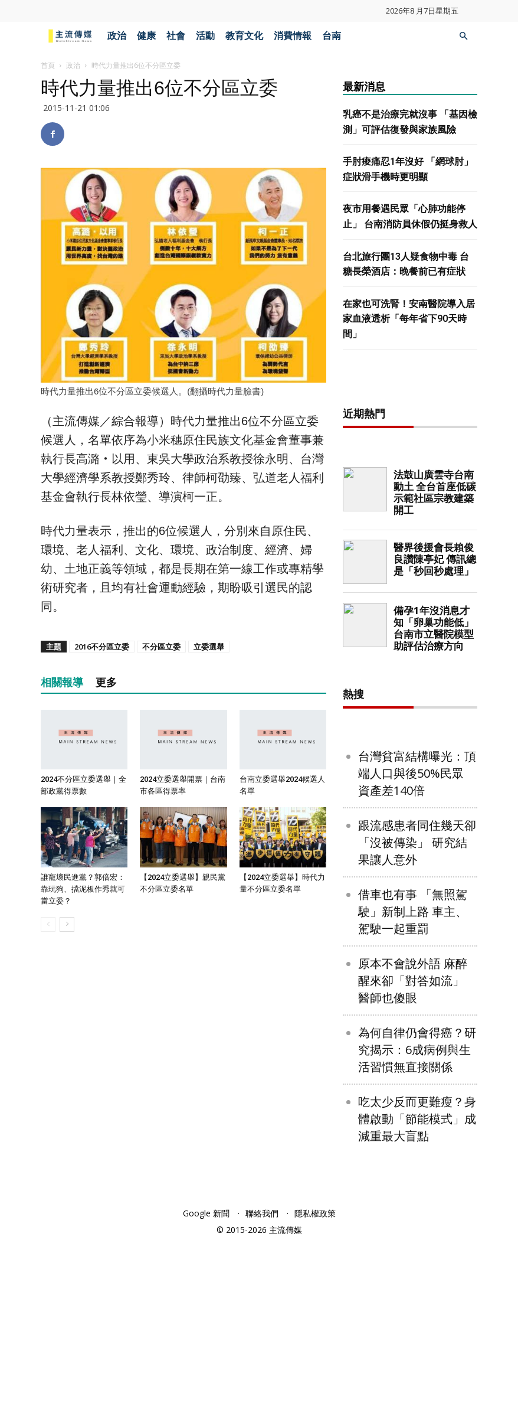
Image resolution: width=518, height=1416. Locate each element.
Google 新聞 (206, 1387)
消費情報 (293, 36)
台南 (331, 36)
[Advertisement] (430, 468)
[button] (463, 36)
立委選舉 (209, 646)
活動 (205, 36)
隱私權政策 (315, 1387)
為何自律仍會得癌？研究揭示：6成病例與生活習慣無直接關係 (417, 1224)
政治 (116, 36)
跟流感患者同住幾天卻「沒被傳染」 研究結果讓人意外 (417, 1016)
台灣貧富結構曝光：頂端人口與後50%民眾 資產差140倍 (417, 947)
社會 (175, 36)
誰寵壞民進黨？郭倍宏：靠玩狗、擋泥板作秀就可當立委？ (83, 889)
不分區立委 (161, 646)
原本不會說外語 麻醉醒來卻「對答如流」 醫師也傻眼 (412, 1155)
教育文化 (244, 36)
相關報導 (62, 682)
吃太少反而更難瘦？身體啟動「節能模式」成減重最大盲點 (417, 1293)
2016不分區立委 (101, 646)
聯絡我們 (261, 1387)
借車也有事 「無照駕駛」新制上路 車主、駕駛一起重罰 (412, 1086)
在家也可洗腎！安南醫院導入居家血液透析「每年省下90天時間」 (409, 319)
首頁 (48, 65)
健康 (146, 36)
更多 (106, 682)
